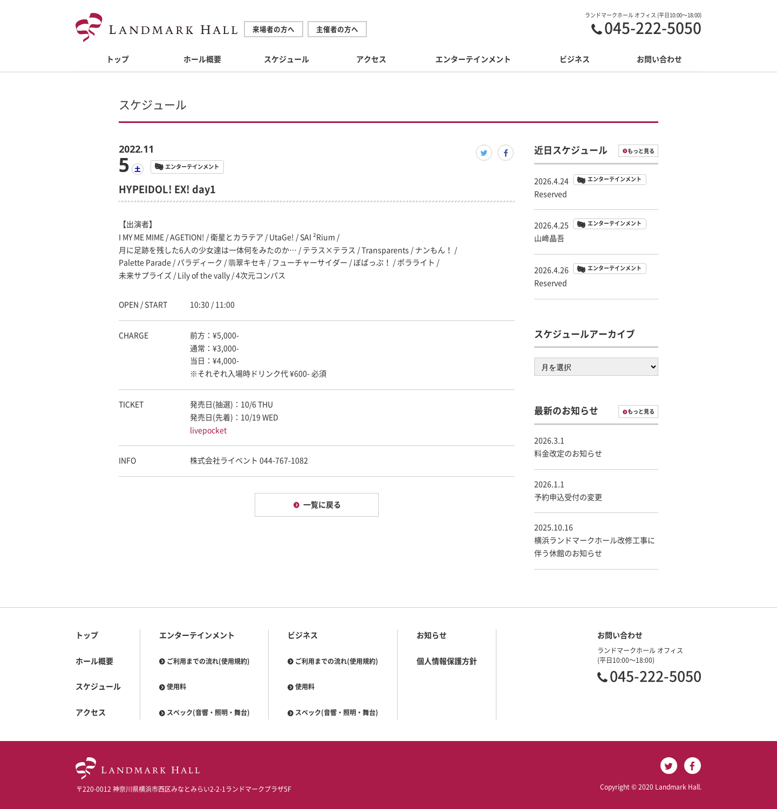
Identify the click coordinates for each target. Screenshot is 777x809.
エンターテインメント (473, 59)
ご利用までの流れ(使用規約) (208, 661)
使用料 (176, 686)
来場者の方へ (274, 29)
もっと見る (641, 151)
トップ (117, 59)
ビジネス (575, 59)
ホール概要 (202, 59)
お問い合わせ (659, 59)
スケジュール (286, 59)
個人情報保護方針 (447, 661)
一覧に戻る (322, 505)
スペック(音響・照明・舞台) (208, 712)
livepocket (208, 430)
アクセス (371, 59)
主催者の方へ (337, 29)
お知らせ (432, 635)
